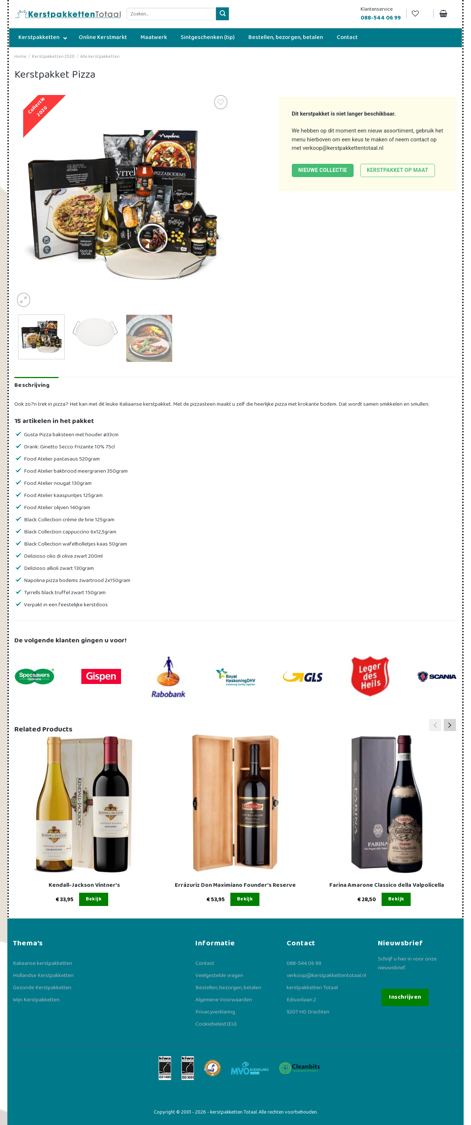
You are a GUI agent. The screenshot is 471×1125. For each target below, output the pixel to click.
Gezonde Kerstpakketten (42, 987)
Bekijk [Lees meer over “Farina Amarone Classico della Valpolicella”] (396, 899)
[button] (450, 725)
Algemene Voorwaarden (223, 999)
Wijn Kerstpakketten (36, 999)
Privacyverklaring (215, 1012)
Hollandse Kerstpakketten (43, 975)
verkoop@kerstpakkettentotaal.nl (342, 148)
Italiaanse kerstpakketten (42, 963)
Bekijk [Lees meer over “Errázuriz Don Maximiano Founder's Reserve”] (245, 899)
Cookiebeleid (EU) (216, 1024)
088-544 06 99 (304, 963)
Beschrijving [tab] (31, 385)
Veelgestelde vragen (219, 975)
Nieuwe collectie (322, 170)
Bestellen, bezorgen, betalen (228, 987)
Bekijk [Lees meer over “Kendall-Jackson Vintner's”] (94, 899)
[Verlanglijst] (420, 14)
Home (20, 56)
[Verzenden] (222, 13)
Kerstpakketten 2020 (53, 56)
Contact (204, 963)
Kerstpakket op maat (397, 170)
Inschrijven (405, 997)
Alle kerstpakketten (100, 56)
